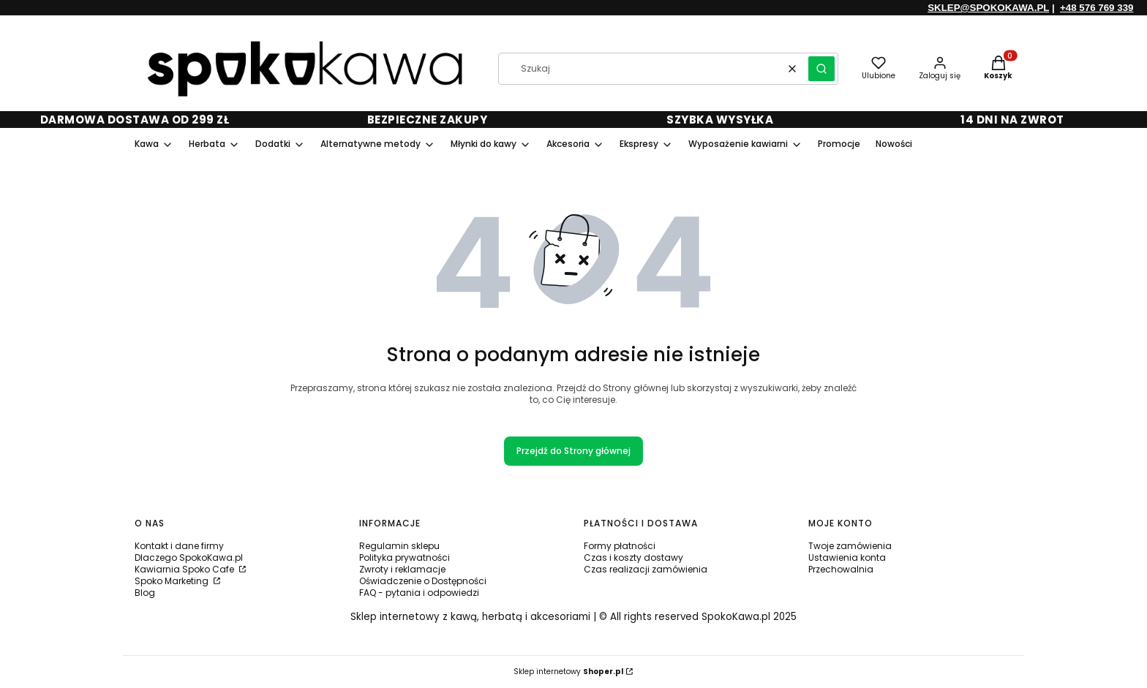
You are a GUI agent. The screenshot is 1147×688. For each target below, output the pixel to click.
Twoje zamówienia (850, 546)
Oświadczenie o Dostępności (422, 581)
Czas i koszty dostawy (633, 557)
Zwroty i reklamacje (402, 569)
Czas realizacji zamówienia (645, 569)
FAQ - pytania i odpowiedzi (419, 592)
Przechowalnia (840, 569)
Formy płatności (619, 546)
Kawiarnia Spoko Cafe (185, 569)
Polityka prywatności (404, 557)
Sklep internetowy (568, 671)
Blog (145, 592)
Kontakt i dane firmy (179, 546)
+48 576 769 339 (1096, 7)
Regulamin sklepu (399, 546)
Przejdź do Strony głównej (573, 451)
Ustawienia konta (847, 557)
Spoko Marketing (173, 581)
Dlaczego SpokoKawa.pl (189, 557)
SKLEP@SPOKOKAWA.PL (988, 7)
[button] (821, 68)
